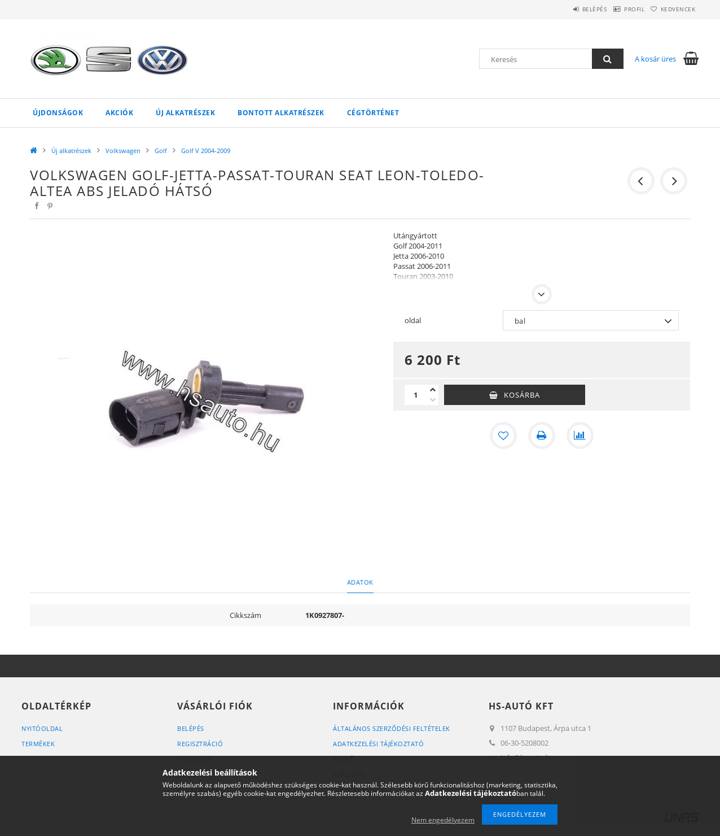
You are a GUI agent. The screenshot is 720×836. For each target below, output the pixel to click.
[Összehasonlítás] (580, 435)
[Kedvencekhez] (503, 435)
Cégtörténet (373, 112)
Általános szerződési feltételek (391, 728)
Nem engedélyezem (443, 820)
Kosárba (522, 395)
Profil (618, 9)
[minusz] (432, 400)
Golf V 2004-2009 (205, 150)
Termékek (38, 743)
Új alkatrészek (185, 112)
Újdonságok (58, 112)
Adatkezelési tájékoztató (378, 743)
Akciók (119, 112)
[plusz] (432, 390)
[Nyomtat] (541, 435)
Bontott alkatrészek (281, 112)
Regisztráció (200, 743)
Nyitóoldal (42, 728)
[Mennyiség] (416, 395)
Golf (161, 150)
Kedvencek (673, 9)
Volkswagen (123, 150)
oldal (413, 320)
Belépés (568, 9)
